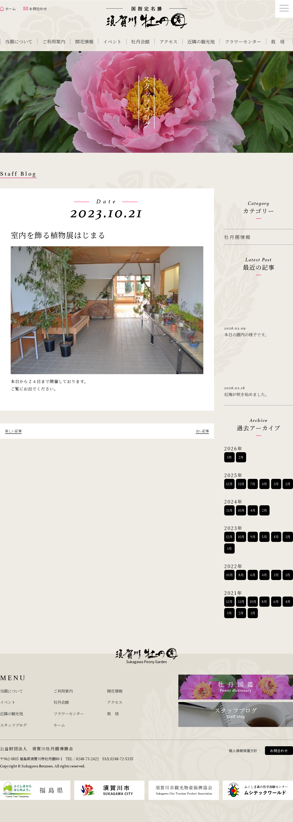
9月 (253, 535)
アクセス (168, 41)
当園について (19, 41)
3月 (229, 455)
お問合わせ (38, 8)
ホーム (10, 8)
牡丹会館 (140, 41)
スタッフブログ (16, 721)
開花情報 (84, 41)
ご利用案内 (53, 41)
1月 (229, 546)
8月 (241, 573)
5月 (264, 535)
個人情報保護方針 (243, 747)
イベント (112, 41)
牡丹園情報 (237, 237)
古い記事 (202, 430)
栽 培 (278, 41)
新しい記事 (14, 430)
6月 (253, 573)
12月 (229, 482)
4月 (264, 482)
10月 (241, 508)
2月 (241, 455)
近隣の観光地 (201, 41)
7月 (252, 482)
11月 (241, 482)
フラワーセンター (243, 41)
